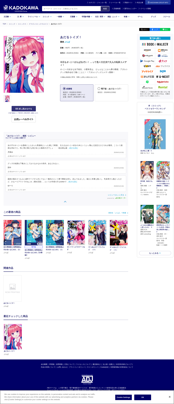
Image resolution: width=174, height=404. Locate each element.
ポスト (145, 29)
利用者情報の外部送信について (122, 341)
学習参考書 (87, 17)
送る (166, 29)
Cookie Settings (123, 398)
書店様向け (97, 339)
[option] (14, 291)
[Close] (170, 397)
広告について (69, 339)
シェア (156, 29)
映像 (127, 17)
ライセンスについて (83, 339)
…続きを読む (73, 148)
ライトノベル (34, 17)
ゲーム (140, 17)
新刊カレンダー (130, 9)
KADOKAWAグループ (124, 339)
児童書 (73, 17)
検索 (105, 9)
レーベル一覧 (115, 3)
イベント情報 (144, 9)
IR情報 (51, 339)
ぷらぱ (67, 42)
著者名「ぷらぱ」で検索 (117, 213)
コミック (47, 17)
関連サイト (129, 3)
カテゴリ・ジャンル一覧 (98, 3)
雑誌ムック (114, 17)
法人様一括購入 (108, 339)
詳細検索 (116, 9)
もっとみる (154, 239)
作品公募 (140, 3)
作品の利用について (48, 341)
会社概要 (44, 339)
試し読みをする (23, 109)
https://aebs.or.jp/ (77, 367)
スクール (166, 17)
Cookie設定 (104, 341)
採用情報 (59, 339)
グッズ (153, 17)
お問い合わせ (62, 341)
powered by (116, 198)
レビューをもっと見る (116, 195)
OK (142, 398)
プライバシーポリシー (77, 341)
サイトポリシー (92, 341)
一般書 (60, 17)
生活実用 (100, 17)
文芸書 (7, 17)
